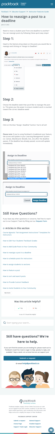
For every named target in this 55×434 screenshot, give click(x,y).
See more (7, 293)
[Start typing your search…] (27, 322)
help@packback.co (30, 363)
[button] (52, 4)
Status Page (18, 424)
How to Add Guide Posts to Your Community (20, 247)
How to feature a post (11, 270)
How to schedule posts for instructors (17, 258)
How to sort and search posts (14, 276)
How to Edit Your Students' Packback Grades (20, 241)
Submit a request (27, 358)
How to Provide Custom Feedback (16, 282)
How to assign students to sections (16, 264)
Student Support (35, 424)
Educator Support (19, 12)
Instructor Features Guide (39, 12)
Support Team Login (20, 427)
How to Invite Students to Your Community (19, 288)
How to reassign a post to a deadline (17, 252)
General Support (34, 420)
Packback (5, 12)
